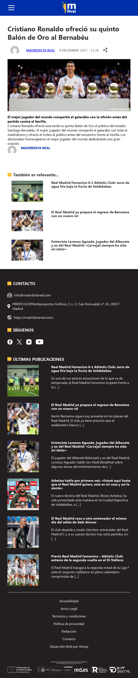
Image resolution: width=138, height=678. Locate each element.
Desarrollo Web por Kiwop (69, 646)
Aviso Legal (69, 608)
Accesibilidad (68, 601)
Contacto (68, 639)
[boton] (11, 8)
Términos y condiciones (69, 616)
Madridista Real (40, 50)
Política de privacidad (69, 623)
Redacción (69, 631)
